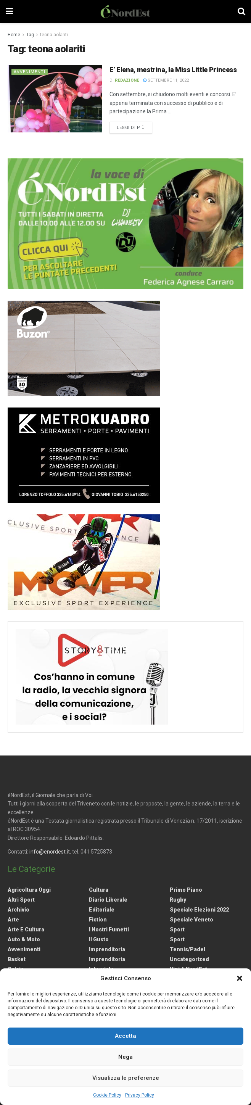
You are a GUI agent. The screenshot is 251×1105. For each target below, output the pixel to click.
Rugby (178, 900)
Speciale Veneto (191, 920)
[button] (239, 978)
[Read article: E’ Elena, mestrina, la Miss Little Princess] (55, 98)
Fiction (98, 920)
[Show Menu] (9, 11)
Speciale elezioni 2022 (199, 910)
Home (14, 34)
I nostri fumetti (109, 929)
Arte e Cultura (26, 929)
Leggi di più (134, 127)
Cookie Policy (107, 1095)
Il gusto (99, 939)
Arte (13, 920)
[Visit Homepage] (125, 11)
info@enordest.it (49, 852)
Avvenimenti (29, 71)
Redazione (127, 80)
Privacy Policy (139, 1095)
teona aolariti (54, 34)
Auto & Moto (24, 939)
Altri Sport (21, 900)
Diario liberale (108, 900)
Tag (30, 34)
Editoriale (101, 910)
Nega (125, 1056)
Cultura (98, 890)
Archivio (18, 910)
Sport (177, 929)
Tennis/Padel (187, 949)
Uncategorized (189, 959)
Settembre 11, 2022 (166, 80)
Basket (17, 959)
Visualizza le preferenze (125, 1077)
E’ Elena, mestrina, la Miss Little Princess (173, 70)
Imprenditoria (107, 949)
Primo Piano (186, 890)
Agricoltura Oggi (29, 890)
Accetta (125, 1036)
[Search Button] (241, 11)
